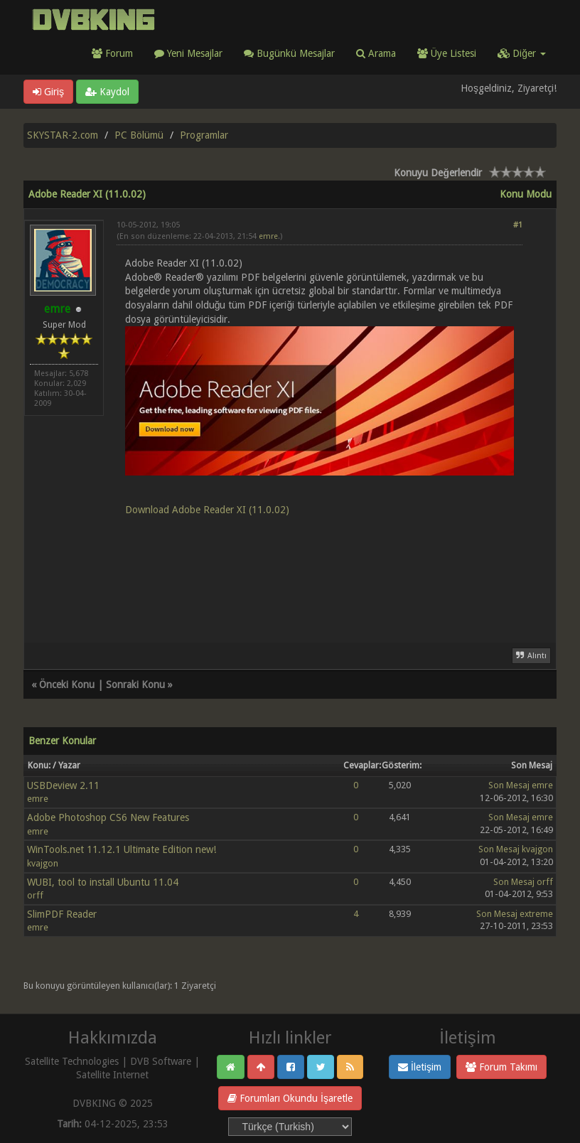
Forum (112, 53)
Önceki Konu (67, 684)
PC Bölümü (138, 135)
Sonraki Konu (135, 684)
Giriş (48, 91)
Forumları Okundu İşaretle (290, 1098)
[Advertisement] (319, 571)
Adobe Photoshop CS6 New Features (108, 817)
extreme (536, 913)
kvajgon (42, 863)
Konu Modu (526, 194)
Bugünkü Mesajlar (289, 53)
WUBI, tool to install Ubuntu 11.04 (102, 882)
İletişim (419, 1067)
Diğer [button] (522, 53)
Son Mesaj (509, 785)
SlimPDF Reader (62, 914)
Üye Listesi (446, 53)
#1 (517, 225)
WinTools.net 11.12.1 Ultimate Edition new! (121, 849)
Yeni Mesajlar (188, 53)
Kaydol (107, 91)
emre (268, 236)
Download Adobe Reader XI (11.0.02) (207, 509)
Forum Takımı (501, 1067)
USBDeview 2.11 (63, 785)
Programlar (204, 135)
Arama (376, 53)
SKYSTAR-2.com (62, 135)
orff (35, 895)
